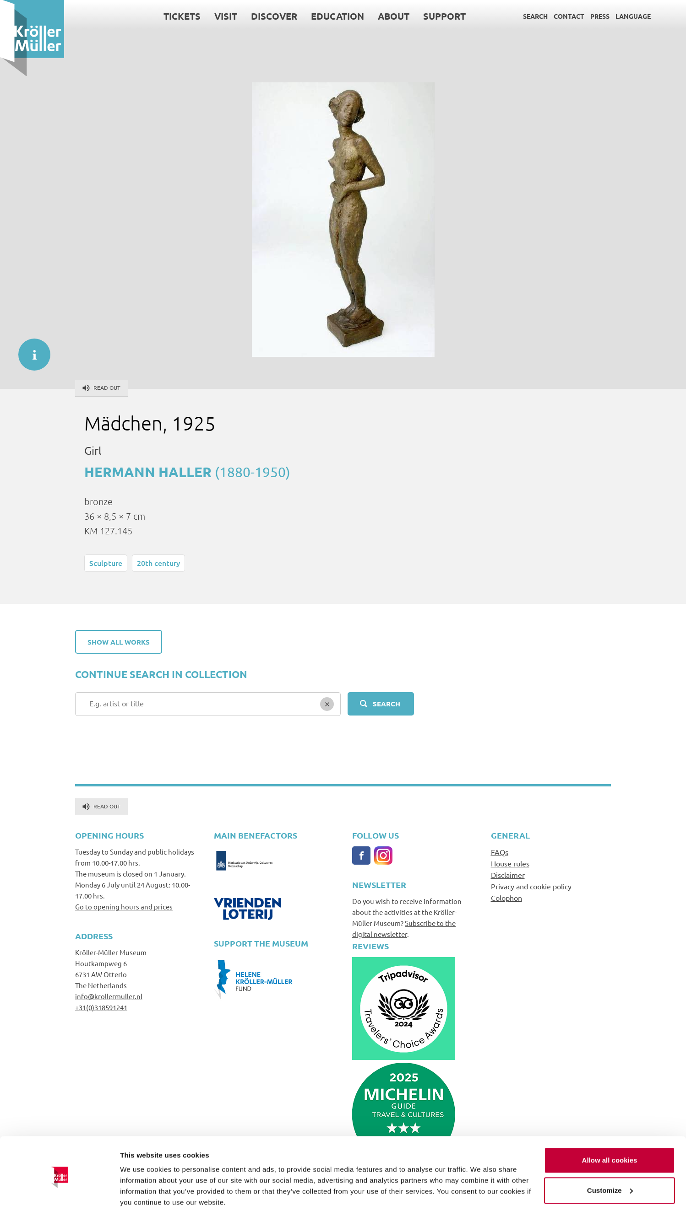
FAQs (499, 851)
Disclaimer (508, 874)
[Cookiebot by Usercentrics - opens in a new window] (59, 1198)
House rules (510, 863)
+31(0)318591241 (101, 1007)
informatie (29, 350)
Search (535, 16)
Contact (569, 16)
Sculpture (105, 563)
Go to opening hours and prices (124, 906)
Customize (610, 1160)
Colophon (506, 897)
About (393, 16)
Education (337, 16)
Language (633, 16)
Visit (225, 16)
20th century (158, 563)
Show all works (118, 641)
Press (600, 16)
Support (444, 16)
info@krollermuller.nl (108, 996)
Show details (141, 1198)
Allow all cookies (609, 1131)
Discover (274, 16)
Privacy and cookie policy (531, 886)
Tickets (182, 16)
